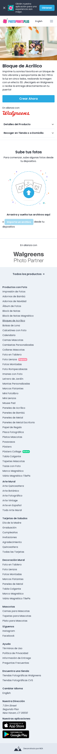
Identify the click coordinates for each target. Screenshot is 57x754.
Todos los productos (29, 274)
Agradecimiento (12, 542)
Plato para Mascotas (14, 621)
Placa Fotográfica (13, 432)
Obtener (47, 8)
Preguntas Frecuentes (15, 663)
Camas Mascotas (12, 340)
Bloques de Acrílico (13, 320)
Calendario (9, 335)
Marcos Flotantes (12, 388)
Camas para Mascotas (16, 611)
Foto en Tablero (12, 354)
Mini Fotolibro (10, 393)
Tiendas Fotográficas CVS (17, 680)
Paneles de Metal (12, 417)
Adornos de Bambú (13, 296)
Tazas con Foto (11, 466)
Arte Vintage (10, 500)
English (38, 21)
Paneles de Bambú (13, 412)
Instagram (8, 631)
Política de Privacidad (15, 653)
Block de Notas (11, 311)
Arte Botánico (10, 491)
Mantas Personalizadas (16, 383)
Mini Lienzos (9, 398)
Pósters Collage (11, 451)
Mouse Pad (8, 403)
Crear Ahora (28, 99)
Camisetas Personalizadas (18, 345)
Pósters (7, 446)
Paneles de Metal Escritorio (18, 422)
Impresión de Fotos (13, 291)
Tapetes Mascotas (13, 461)
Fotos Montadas (12, 364)
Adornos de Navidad (14, 301)
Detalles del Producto (17, 124)
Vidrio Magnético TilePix (16, 476)
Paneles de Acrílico (13, 408)
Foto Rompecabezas (14, 369)
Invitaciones (9, 537)
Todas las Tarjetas (13, 552)
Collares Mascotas (13, 349)
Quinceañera (10, 547)
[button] (28, 188)
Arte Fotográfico (12, 495)
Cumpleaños (10, 532)
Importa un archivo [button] (19, 222)
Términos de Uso (12, 648)
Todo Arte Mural (12, 510)
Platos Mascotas (12, 437)
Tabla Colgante (11, 456)
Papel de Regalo (12, 427)
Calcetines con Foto (14, 330)
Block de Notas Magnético (18, 316)
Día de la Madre (11, 522)
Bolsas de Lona (11, 325)
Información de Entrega (16, 658)
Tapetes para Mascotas (16, 616)
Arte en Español (11, 505)
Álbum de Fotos (11, 306)
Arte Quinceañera (13, 486)
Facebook (8, 635)
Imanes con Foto (12, 374)
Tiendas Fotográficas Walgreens (21, 675)
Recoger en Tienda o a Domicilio (24, 133)
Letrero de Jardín (12, 379)
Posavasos (8, 442)
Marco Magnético (13, 471)
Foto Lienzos (9, 359)
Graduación (9, 527)
